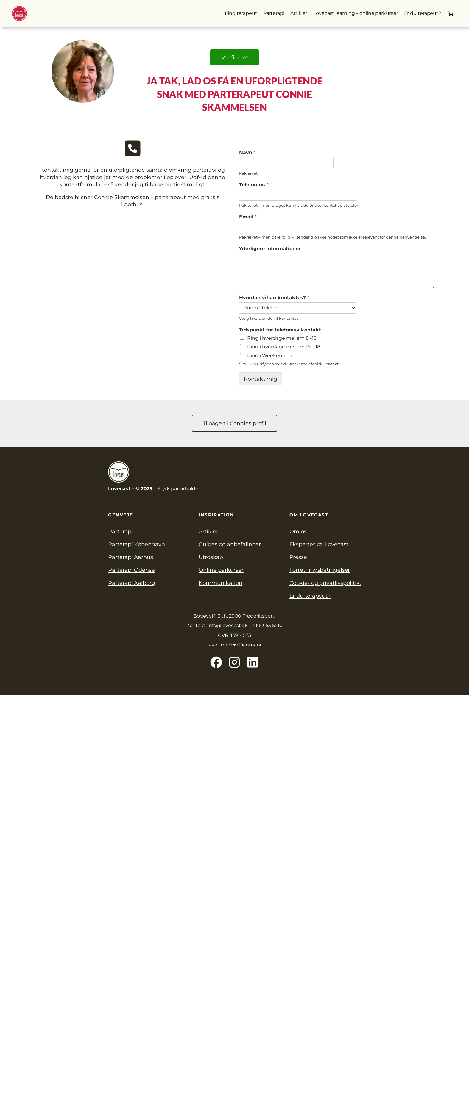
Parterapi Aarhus (130, 557)
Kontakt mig (260, 379)
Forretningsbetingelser (319, 570)
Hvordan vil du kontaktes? (274, 297)
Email (248, 217)
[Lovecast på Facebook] (216, 662)
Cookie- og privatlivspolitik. (325, 583)
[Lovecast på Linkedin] (252, 662)
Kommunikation (220, 583)
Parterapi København (136, 544)
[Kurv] (450, 13)
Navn (247, 152)
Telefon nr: (254, 184)
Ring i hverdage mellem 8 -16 (282, 338)
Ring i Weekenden (269, 355)
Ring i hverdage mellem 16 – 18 (283, 347)
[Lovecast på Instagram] (234, 662)
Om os (298, 531)
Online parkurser (221, 570)
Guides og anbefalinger (230, 544)
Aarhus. (134, 204)
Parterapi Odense (131, 570)
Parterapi (121, 531)
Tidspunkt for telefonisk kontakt (280, 330)
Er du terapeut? (310, 596)
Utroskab (211, 557)
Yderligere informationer (270, 248)
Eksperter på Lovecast (318, 544)
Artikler (208, 531)
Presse (298, 557)
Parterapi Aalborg (131, 583)
